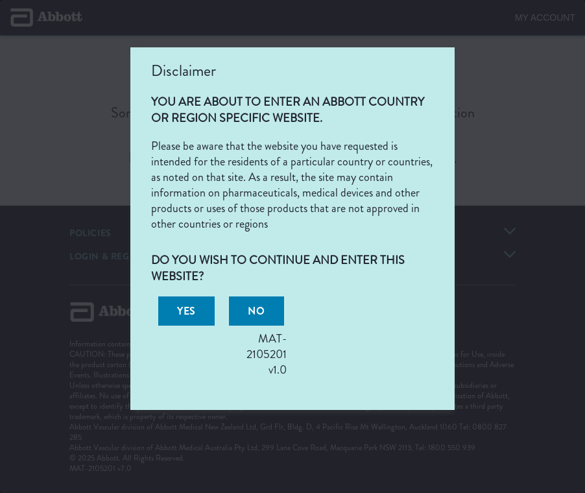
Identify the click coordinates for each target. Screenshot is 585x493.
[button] (186, 311)
